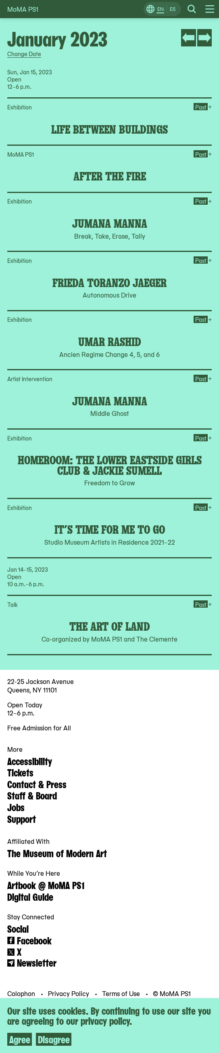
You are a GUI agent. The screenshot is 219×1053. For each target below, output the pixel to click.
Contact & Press (37, 783)
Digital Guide (30, 896)
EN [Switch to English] (160, 9)
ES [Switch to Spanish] (172, 9)
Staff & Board (32, 795)
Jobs (16, 806)
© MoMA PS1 (172, 993)
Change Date (24, 53)
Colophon (22, 993)
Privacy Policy (69, 993)
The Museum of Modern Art (57, 852)
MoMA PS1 (22, 9)
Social (18, 928)
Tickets (20, 772)
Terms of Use (122, 993)
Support (21, 818)
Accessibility (29, 760)
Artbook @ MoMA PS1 (45, 884)
